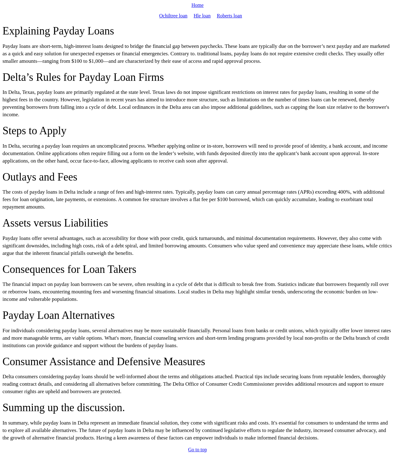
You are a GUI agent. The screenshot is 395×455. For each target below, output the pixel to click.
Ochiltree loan (173, 15)
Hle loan (202, 15)
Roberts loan (229, 15)
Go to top (197, 449)
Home (197, 5)
